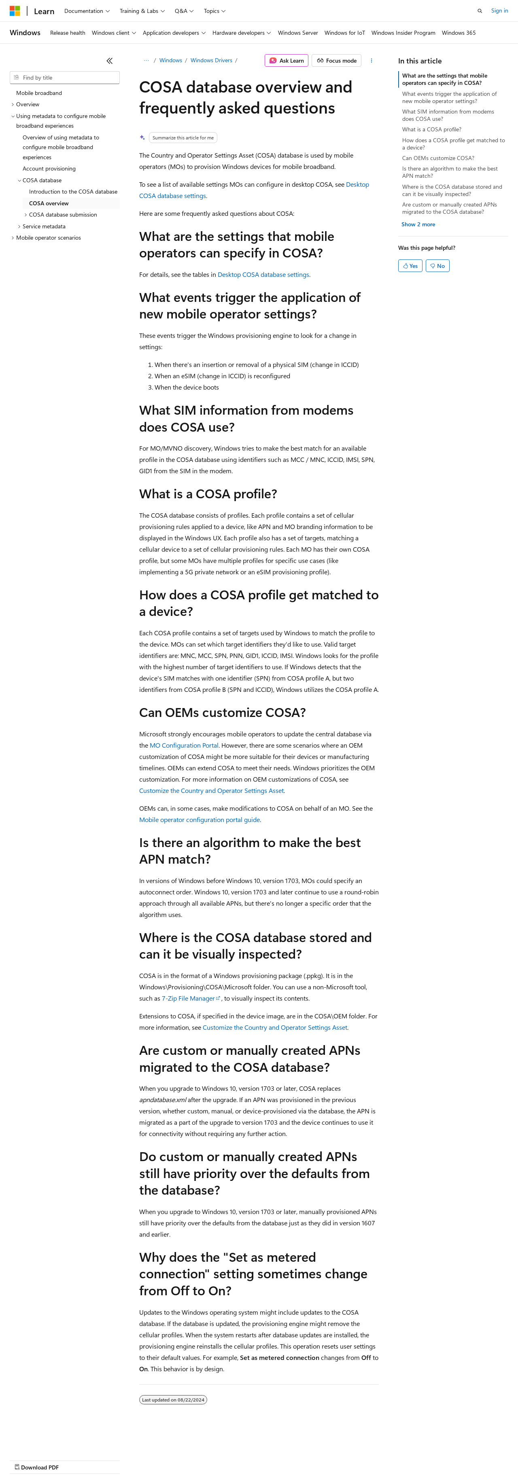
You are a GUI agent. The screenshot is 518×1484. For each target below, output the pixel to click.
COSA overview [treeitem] (49, 203)
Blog (110, 1459)
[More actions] (372, 60)
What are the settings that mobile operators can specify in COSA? (444, 79)
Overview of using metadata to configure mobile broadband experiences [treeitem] (61, 147)
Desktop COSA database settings (263, 274)
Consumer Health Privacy (232, 1459)
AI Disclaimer (26, 1459)
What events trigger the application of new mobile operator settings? (449, 97)
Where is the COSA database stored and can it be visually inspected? (452, 190)
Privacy (177, 1459)
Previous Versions (73, 1459)
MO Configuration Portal (184, 745)
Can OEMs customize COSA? (438, 158)
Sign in (499, 10)
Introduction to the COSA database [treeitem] (73, 191)
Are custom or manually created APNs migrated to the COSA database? (449, 207)
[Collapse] (110, 60)
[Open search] (480, 11)
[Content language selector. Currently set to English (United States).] (47, 1440)
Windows (170, 60)
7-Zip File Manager (188, 998)
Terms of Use (296, 1459)
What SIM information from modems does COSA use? (448, 115)
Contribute (145, 1459)
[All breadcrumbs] (146, 60)
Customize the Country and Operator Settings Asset (211, 790)
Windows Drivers (211, 60)
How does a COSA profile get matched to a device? (453, 143)
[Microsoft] (15, 11)
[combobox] (65, 77)
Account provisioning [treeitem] (49, 168)
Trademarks (335, 1459)
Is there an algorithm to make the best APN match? (450, 171)
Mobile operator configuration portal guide (199, 819)
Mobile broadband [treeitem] (39, 93)
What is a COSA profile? (431, 129)
